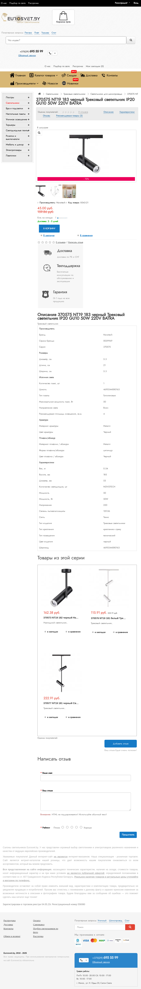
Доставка (88, 75)
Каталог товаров (43, 75)
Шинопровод (116, 920)
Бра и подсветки (14, 108)
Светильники (12, 103)
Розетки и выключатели (12, 137)
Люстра (28, 32)
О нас (4, 3)
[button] (137, 2)
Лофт (37, 32)
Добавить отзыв (120, 743)
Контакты (109, 75)
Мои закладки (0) (95, 66)
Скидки (69, 74)
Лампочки (11, 155)
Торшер (45, 32)
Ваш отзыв (47, 790)
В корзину (49, 228)
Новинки (70, 82)
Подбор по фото (17, 3)
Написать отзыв (75, 242)
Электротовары (13, 150)
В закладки (49, 235)
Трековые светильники (74, 94)
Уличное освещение (16, 119)
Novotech (60, 202)
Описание (108, 112)
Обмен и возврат (11, 936)
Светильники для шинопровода (106, 94)
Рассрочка (33, 3)
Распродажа (9, 920)
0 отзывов (83, 112)
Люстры (10, 97)
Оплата (36, 920)
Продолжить (128, 834)
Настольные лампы (16, 114)
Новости (50, 83)
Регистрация (121, 3)
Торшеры (10, 125)
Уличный (102, 920)
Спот (54, 32)
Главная (18, 75)
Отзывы (46, 115)
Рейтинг (46, 827)
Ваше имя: (47, 773)
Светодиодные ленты (17, 130)
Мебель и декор (15, 144)
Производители (24, 83)
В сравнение (86, 235)
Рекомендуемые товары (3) (69, 115)
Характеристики (127, 112)
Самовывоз (38, 924)
